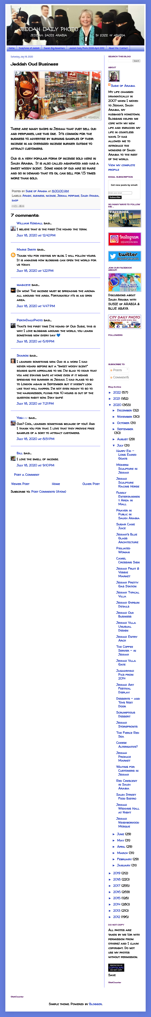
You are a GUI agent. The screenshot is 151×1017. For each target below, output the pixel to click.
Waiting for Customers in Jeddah (127, 771)
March (123, 853)
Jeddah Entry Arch (126, 638)
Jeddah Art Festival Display (125, 688)
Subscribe (115, 197)
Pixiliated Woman (123, 550)
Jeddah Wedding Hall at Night (127, 809)
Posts (116, 370)
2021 (117, 398)
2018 (117, 879)
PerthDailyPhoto (30, 320)
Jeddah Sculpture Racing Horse (127, 482)
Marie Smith (26, 249)
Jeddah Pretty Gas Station (127, 584)
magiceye (23, 285)
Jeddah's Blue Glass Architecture (127, 538)
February (125, 859)
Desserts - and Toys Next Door (128, 702)
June (121, 834)
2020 (117, 405)
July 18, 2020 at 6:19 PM (35, 341)
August (123, 439)
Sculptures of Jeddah (29, 48)
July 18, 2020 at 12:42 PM (36, 235)
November (125, 416)
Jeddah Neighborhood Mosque (127, 822)
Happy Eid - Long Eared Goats (126, 455)
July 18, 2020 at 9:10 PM (35, 465)
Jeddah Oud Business (125, 614)
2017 (117, 885)
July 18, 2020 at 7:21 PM (35, 403)
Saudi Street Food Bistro (126, 796)
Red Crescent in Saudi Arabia (126, 785)
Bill (20, 453)
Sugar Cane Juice (125, 526)
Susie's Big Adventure (54, 48)
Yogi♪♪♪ (22, 418)
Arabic (27, 196)
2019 (117, 873)
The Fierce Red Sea (127, 735)
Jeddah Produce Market (123, 757)
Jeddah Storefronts (127, 724)
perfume (73, 196)
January (124, 865)
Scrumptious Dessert (125, 714)
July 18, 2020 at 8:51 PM (35, 439)
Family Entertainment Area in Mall (128, 498)
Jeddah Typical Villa (127, 594)
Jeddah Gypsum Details (127, 604)
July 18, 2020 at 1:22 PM (35, 270)
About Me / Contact (118, 48)
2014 (117, 904)
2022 (117, 392)
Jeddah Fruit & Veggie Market (127, 572)
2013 (117, 910)
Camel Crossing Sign (128, 560)
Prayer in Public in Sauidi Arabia (128, 514)
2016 (117, 892)
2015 (117, 898)
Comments (120, 377)
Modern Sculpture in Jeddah (126, 469)
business (38, 196)
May (121, 840)
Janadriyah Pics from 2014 (125, 674)
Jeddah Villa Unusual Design (126, 626)
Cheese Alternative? (127, 745)
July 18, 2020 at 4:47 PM (36, 306)
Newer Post (20, 484)
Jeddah (62, 196)
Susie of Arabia (123, 85)
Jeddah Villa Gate (126, 662)
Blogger (95, 1004)
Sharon (22, 355)
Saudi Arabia (90, 196)
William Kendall (30, 223)
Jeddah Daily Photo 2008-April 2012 (86, 48)
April (121, 846)
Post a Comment (26, 474)
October (123, 423)
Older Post (91, 484)
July (120, 445)
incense (51, 196)
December (125, 410)
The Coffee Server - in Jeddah (126, 650)
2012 (117, 917)
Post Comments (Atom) (48, 491)
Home (11, 48)
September (125, 429)
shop (15, 200)
